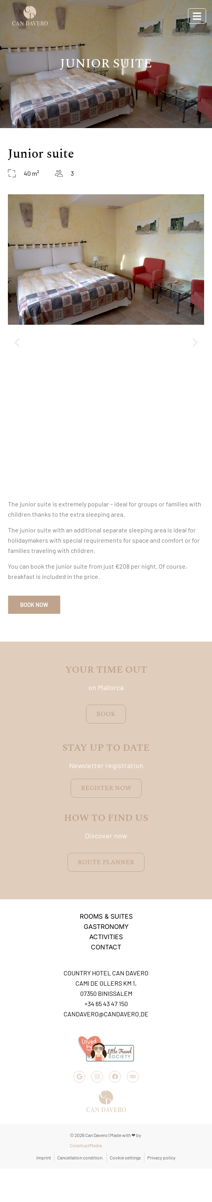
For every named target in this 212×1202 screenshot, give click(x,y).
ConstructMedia (86, 1145)
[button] (17, 343)
